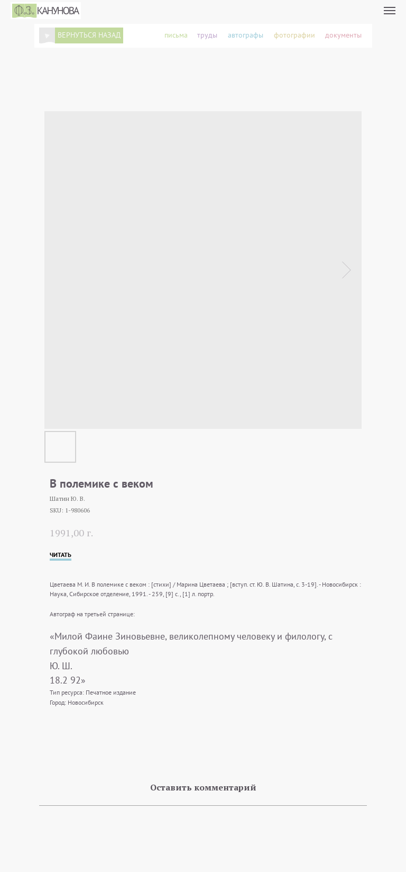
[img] (47, 35)
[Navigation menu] (389, 10)
